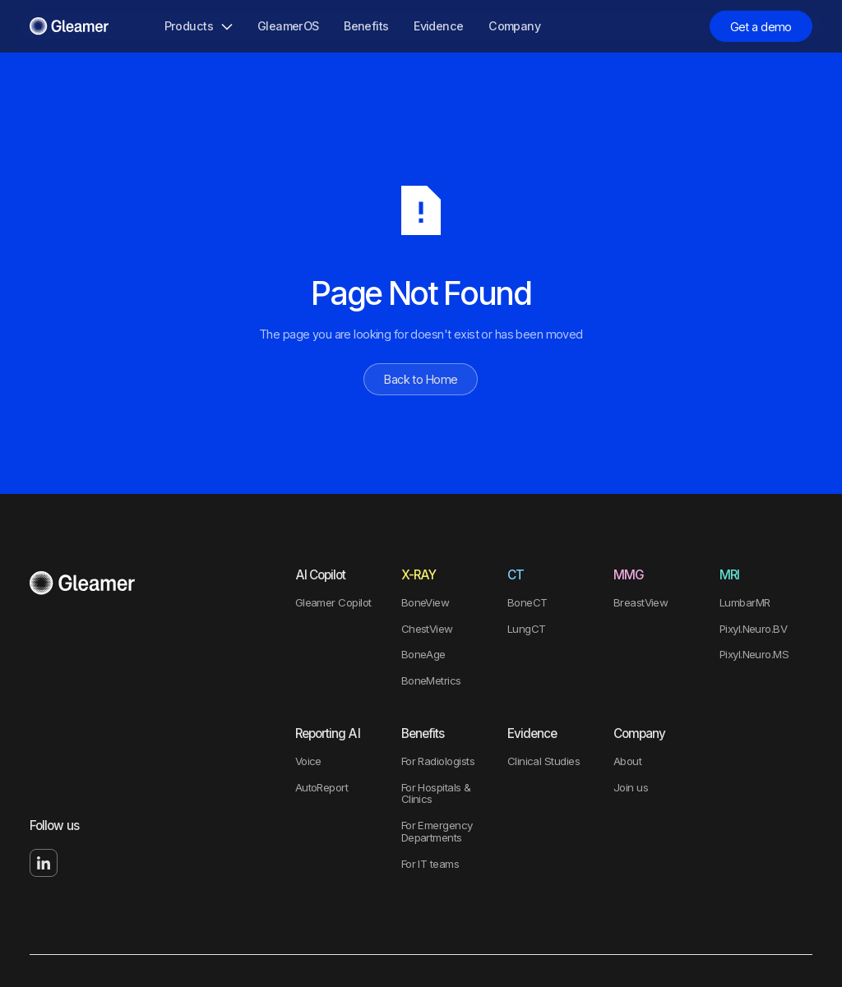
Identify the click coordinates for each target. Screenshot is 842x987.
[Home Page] (69, 26)
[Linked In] (43, 863)
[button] (197, 26)
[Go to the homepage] (82, 583)
